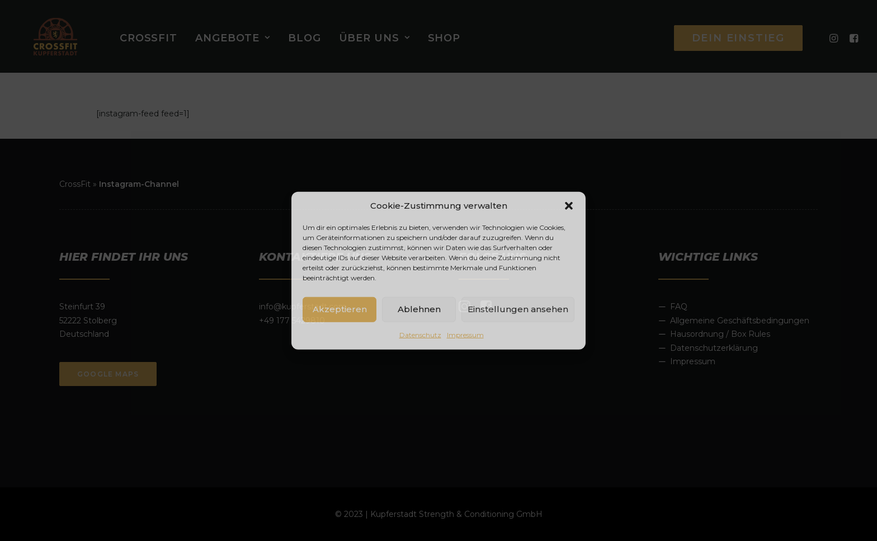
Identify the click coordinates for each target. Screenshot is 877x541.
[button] (568, 205)
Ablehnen (419, 309)
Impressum (465, 334)
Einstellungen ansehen (518, 309)
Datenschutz (420, 334)
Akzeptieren (340, 309)
